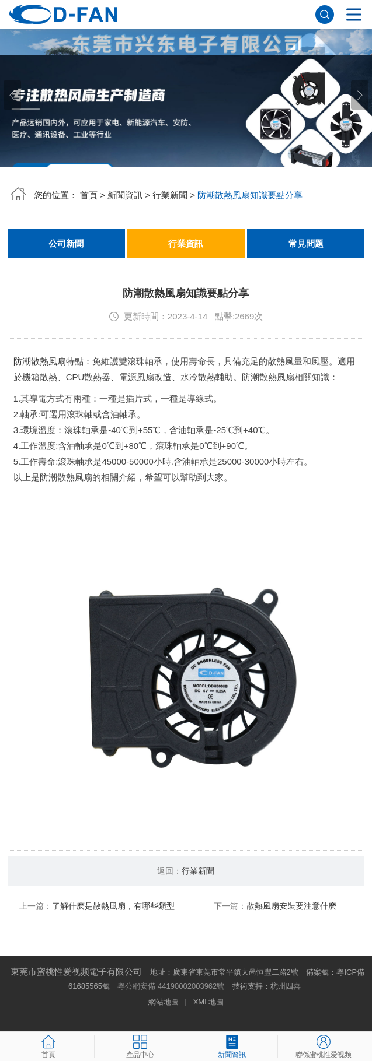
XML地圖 (208, 1001)
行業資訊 (185, 243)
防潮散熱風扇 (39, 361)
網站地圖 (163, 1001)
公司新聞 (66, 243)
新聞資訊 (124, 195)
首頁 (89, 195)
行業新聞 (169, 195)
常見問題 (306, 243)
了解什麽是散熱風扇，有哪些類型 (113, 906)
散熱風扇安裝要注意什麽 (291, 906)
